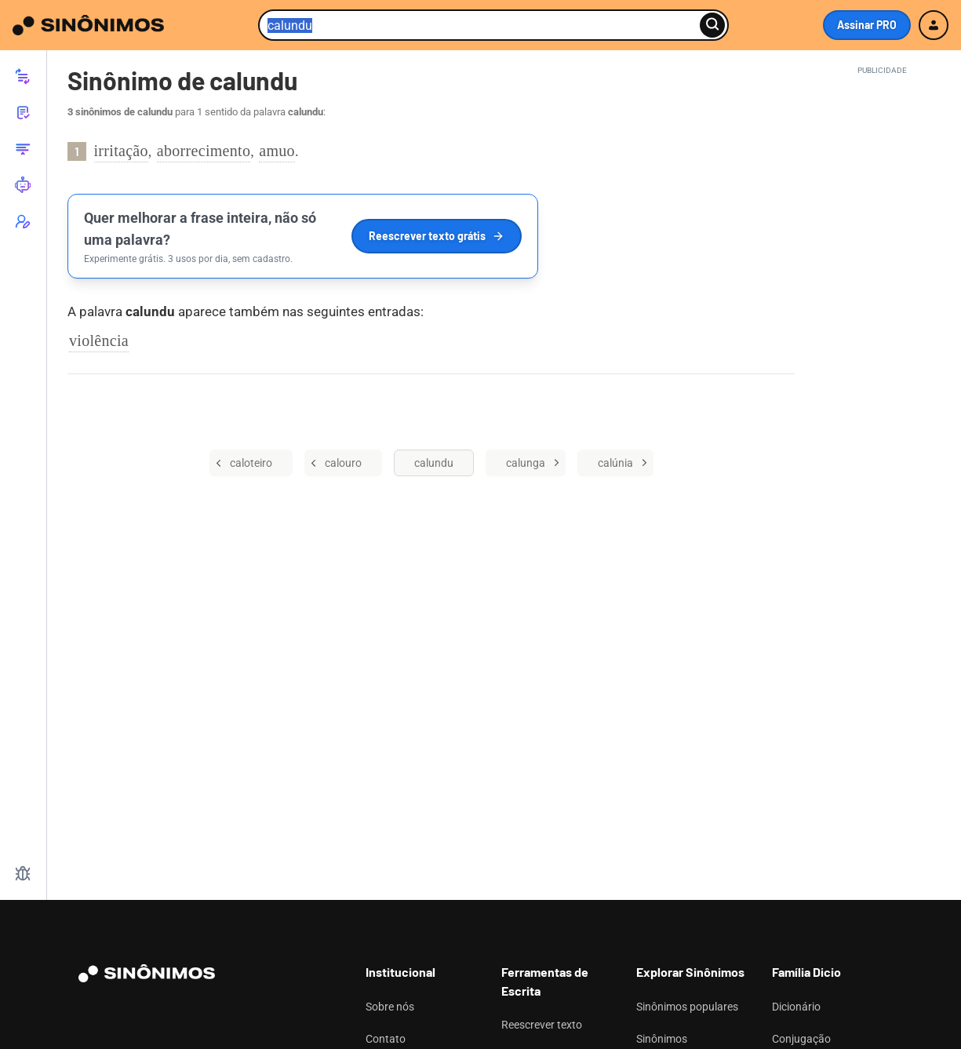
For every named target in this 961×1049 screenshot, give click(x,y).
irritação (121, 150)
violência (99, 340)
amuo (277, 150)
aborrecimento (203, 150)
